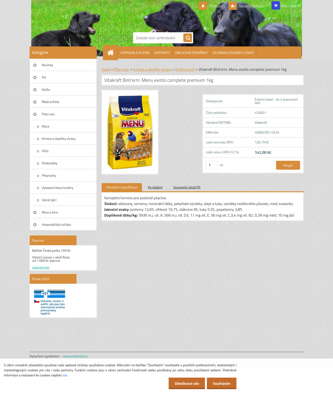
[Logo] (150, 15)
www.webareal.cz (75, 356)
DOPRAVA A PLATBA (135, 52)
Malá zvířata (50, 101)
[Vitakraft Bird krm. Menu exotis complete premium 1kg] (131, 91)
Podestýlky (49, 163)
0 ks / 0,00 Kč (291, 5)
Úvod (106, 69)
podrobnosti (40, 267)
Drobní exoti (185, 69)
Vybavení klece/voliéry (57, 187)
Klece (45, 126)
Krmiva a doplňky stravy (59, 138)
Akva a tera (50, 212)
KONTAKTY (162, 52)
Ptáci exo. (48, 113)
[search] (187, 38)
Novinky (47, 64)
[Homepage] (112, 52)
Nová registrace (251, 6)
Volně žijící (49, 199)
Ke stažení (155, 187)
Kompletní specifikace (121, 187)
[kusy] (212, 165)
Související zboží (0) (186, 187)
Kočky (46, 89)
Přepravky (49, 175)
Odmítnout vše (187, 383)
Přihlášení (217, 6)
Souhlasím (221, 383)
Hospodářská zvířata (56, 224)
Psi (44, 77)
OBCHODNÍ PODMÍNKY (191, 52)
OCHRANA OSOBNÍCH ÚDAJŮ (233, 52)
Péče (45, 150)
